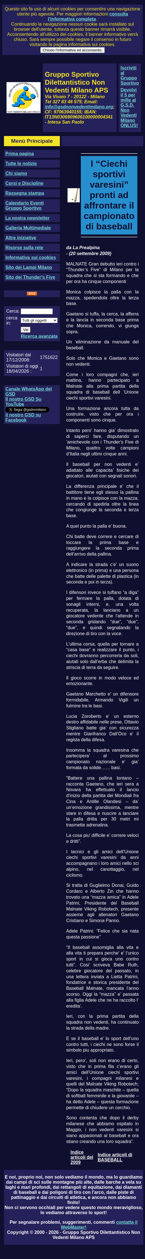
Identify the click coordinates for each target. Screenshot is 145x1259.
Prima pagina (19, 153)
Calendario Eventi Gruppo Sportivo (24, 205)
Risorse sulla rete (24, 247)
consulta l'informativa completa (88, 16)
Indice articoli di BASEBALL (115, 1157)
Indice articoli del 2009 (82, 1157)
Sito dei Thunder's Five (30, 277)
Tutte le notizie (21, 163)
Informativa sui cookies (30, 257)
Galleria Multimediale (28, 227)
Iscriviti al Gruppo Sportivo (130, 75)
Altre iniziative (20, 237)
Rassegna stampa (24, 193)
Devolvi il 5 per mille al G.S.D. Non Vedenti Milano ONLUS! (129, 107)
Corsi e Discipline (24, 183)
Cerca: (13, 311)
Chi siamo (16, 173)
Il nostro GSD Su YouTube (23, 402)
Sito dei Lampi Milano (28, 267)
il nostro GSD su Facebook (23, 417)
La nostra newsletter (27, 218)
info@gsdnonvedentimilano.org (79, 106)
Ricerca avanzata (39, 336)
